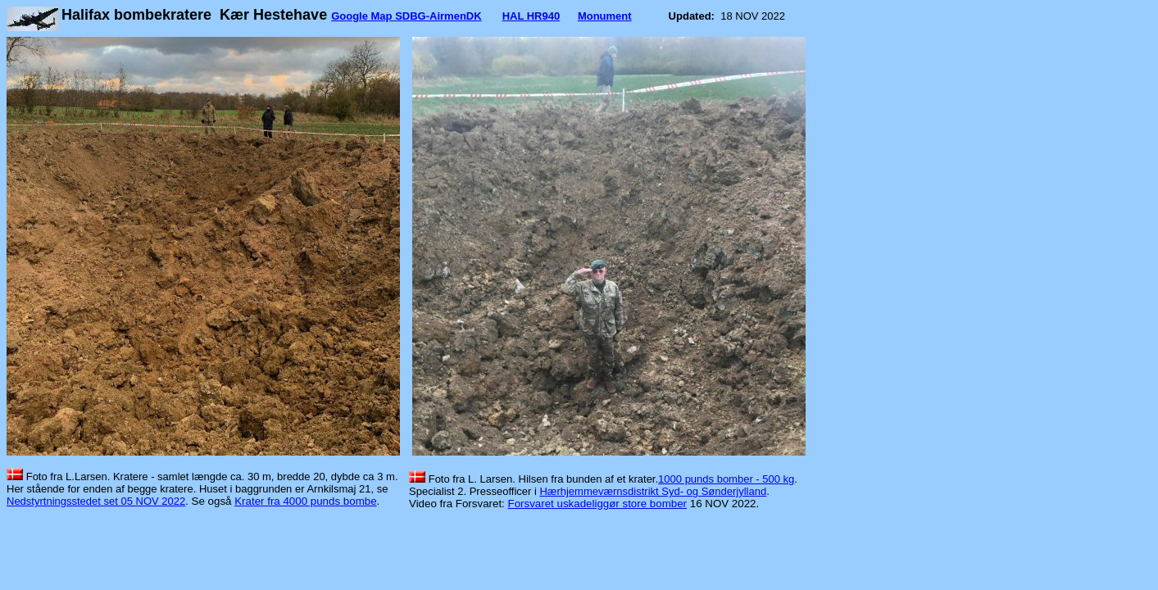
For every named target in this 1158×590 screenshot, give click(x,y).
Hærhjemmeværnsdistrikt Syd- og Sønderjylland (652, 491)
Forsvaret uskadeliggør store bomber (598, 503)
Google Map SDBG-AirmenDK (406, 16)
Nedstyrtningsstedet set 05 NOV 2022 (96, 501)
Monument (605, 16)
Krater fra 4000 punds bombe (305, 501)
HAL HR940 (531, 16)
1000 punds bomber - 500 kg (726, 479)
